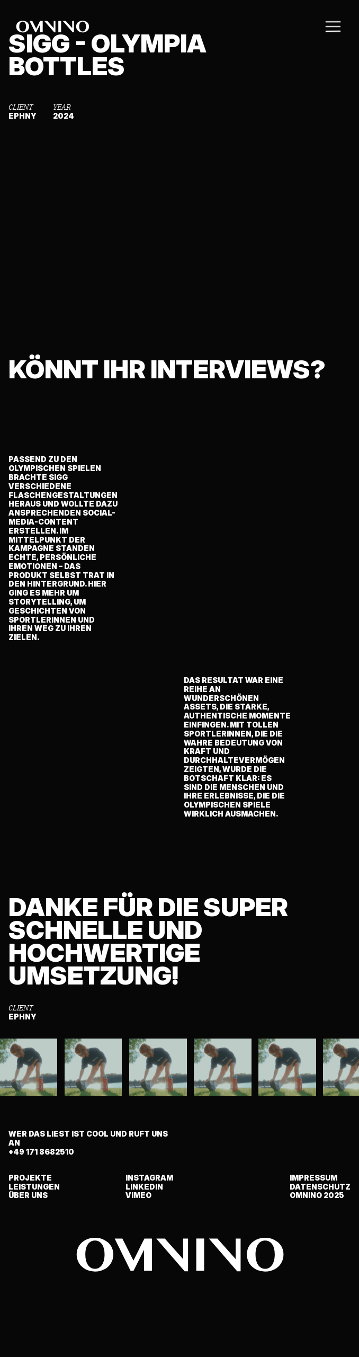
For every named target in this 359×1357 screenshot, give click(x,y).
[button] (333, 26)
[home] (52, 26)
